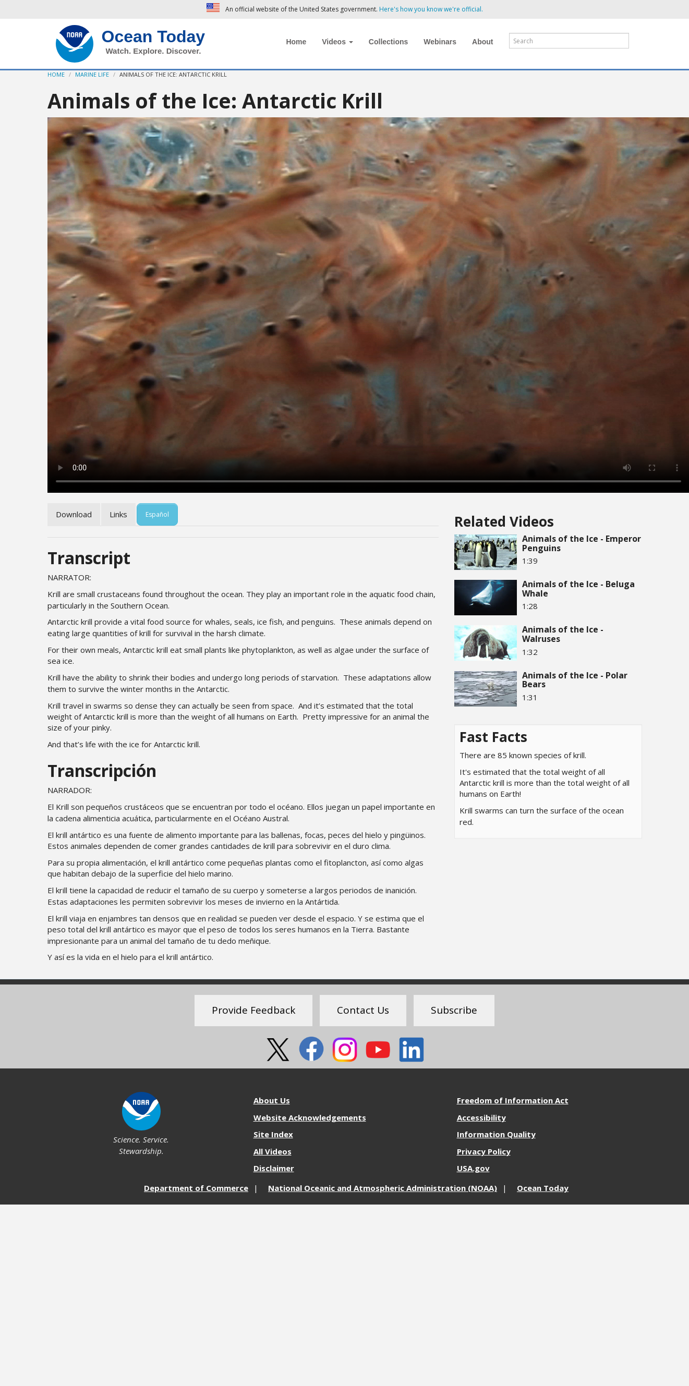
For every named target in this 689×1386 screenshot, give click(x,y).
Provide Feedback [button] (253, 1010)
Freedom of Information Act (513, 1100)
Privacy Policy (484, 1151)
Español (157, 514)
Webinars (440, 42)
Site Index (273, 1134)
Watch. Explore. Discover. (153, 50)
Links (118, 514)
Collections (388, 42)
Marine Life (92, 74)
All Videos (272, 1151)
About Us (271, 1100)
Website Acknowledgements (309, 1117)
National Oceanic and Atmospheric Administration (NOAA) (382, 1188)
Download (74, 514)
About (482, 42)
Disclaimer (273, 1168)
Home (296, 42)
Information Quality (496, 1134)
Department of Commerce (196, 1188)
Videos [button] (337, 42)
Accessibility (481, 1117)
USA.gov (473, 1168)
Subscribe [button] (454, 1010)
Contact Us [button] (363, 1010)
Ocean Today (154, 36)
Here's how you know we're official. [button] (431, 9)
